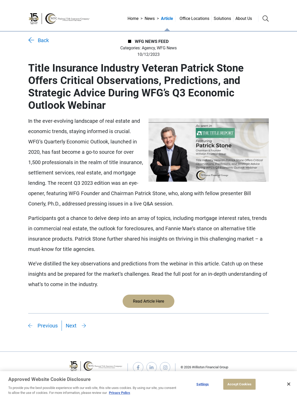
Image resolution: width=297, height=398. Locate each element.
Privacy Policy (119, 393)
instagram (165, 367)
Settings (202, 384)
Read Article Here (148, 301)
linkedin (151, 367)
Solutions (222, 18)
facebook (138, 367)
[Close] (288, 384)
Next (71, 326)
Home (133, 18)
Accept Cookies (239, 384)
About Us (243, 18)
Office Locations (194, 18)
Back (43, 40)
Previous (48, 326)
